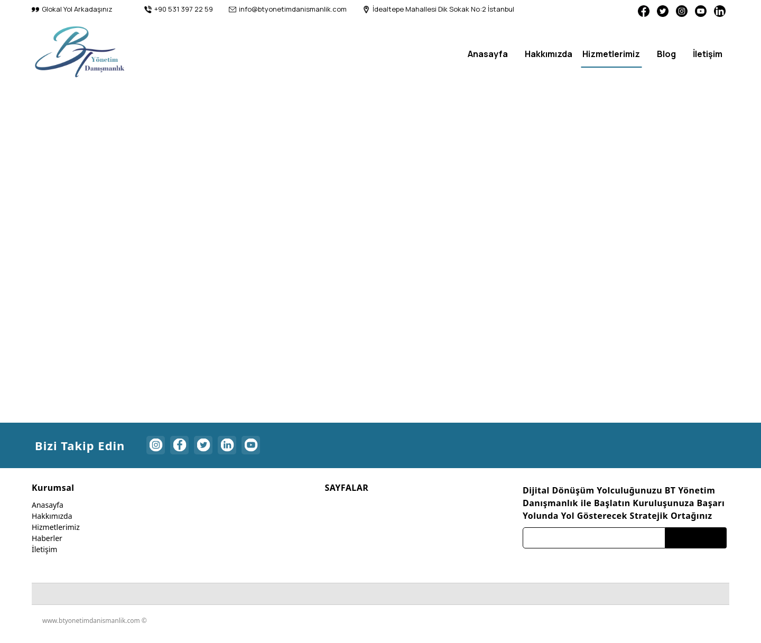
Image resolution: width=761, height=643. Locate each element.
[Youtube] (698, 10)
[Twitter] (655, 10)
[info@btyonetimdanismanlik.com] (288, 9)
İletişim (44, 553)
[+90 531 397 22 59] (178, 9)
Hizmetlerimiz (56, 531)
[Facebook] (634, 10)
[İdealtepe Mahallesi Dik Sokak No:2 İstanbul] (438, 9)
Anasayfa (47, 509)
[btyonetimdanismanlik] (80, 51)
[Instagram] (676, 10)
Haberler (47, 542)
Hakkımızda (52, 520)
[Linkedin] (719, 10)
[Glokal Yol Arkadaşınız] (72, 9)
